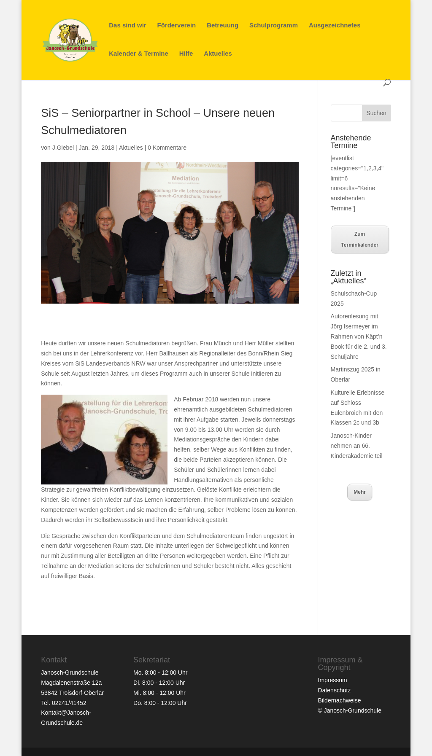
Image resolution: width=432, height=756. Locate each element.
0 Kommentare (167, 147)
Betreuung (222, 25)
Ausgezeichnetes (335, 25)
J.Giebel (63, 147)
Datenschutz (334, 690)
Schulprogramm (273, 25)
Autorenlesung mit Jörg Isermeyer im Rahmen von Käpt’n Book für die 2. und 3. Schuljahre (359, 336)
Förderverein (176, 25)
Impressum (332, 680)
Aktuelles (218, 54)
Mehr (360, 492)
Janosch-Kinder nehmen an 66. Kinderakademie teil (357, 445)
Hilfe (186, 54)
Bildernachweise (339, 700)
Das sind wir (127, 25)
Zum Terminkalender (359, 239)
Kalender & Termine (138, 54)
